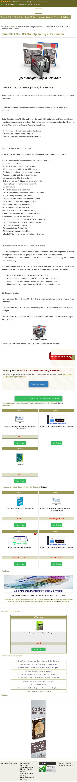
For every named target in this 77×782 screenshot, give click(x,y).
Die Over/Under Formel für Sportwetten (38, 671)
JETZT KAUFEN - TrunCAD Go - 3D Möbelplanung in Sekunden (38, 399)
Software (40, 27)
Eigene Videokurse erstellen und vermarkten (38, 681)
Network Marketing (63, 601)
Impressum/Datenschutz (9, 763)
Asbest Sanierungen (27, 767)
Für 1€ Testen (18, 17)
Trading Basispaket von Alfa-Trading (38, 691)
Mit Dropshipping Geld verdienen (62, 599)
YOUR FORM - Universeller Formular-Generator (56, 426)
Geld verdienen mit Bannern (48, 601)
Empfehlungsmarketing (15, 601)
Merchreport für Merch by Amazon (20, 547)
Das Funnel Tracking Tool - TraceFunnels (20, 508)
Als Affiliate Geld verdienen (42, 599)
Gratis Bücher (65, 17)
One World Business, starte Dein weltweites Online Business (38, 661)
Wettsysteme (38, 617)
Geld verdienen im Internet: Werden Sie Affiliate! (18, 599)
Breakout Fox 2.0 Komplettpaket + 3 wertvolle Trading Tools (38, 688)
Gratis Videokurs (30, 17)
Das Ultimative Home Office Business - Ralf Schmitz (38, 674)
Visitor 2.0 (19, 465)
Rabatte (56, 17)
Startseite (12, 27)
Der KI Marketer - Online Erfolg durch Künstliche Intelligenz (38, 668)
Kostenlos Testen (6, 17)
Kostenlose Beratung (45, 17)
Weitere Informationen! (38, 384)
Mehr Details (20, 443)
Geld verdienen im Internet (31, 601)
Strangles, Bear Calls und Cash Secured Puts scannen (38, 664)
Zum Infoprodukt (38, 649)
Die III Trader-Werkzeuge (38, 684)
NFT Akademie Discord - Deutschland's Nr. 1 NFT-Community (38, 678)
